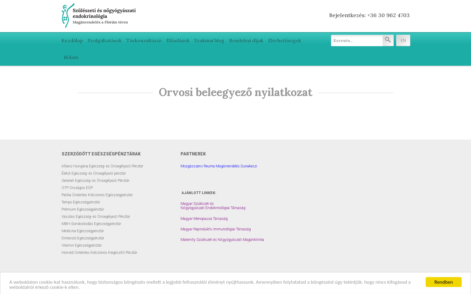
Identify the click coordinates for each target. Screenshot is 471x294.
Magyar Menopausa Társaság (204, 219)
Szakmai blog (209, 41)
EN (403, 40)
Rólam (71, 57)
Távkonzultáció (144, 41)
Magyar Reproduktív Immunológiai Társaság (216, 229)
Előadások (178, 41)
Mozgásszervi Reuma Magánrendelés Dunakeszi (219, 166)
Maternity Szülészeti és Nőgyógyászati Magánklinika (222, 240)
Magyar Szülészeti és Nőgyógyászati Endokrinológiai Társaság (213, 206)
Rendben (443, 285)
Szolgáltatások (105, 41)
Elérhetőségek (284, 41)
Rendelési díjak (246, 41)
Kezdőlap (72, 41)
